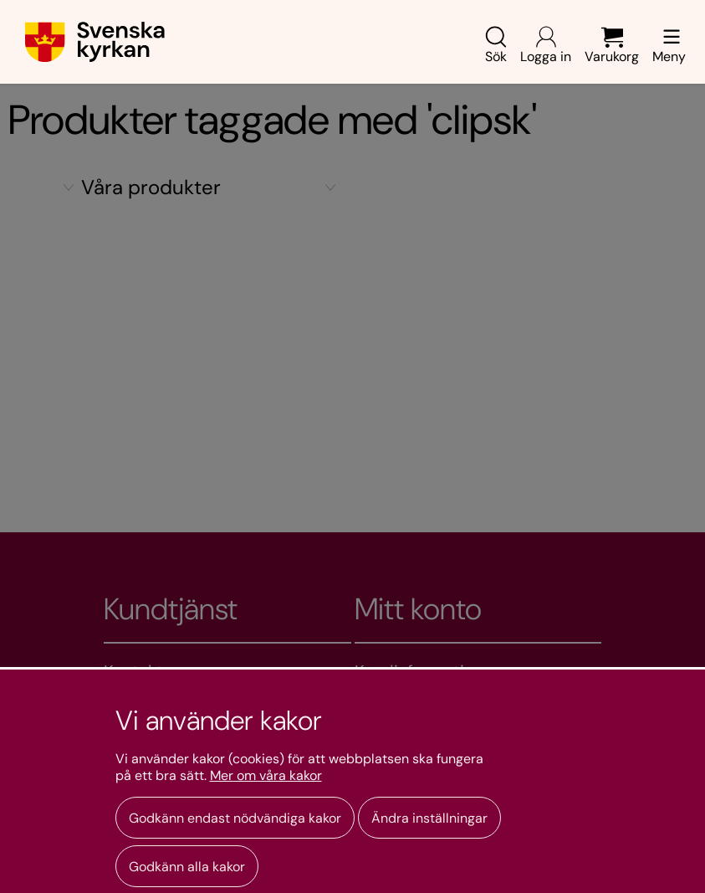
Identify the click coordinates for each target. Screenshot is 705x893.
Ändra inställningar (429, 818)
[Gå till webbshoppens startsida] (95, 42)
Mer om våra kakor (266, 775)
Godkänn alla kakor (187, 866)
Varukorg (612, 45)
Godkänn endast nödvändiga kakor (235, 818)
